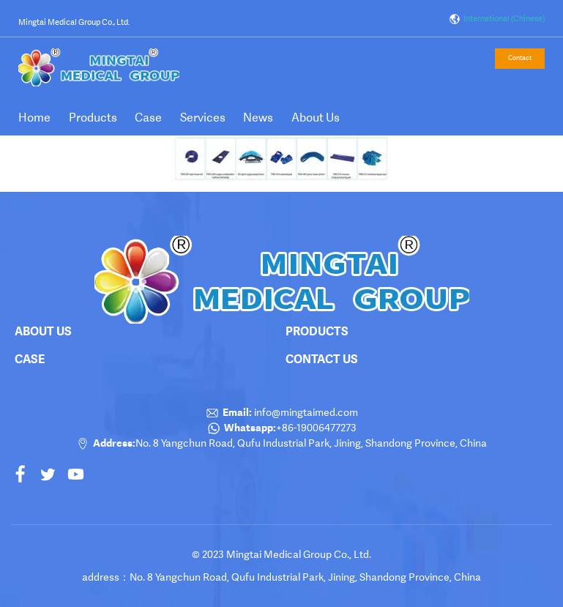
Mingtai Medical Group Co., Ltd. (74, 22)
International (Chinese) (497, 19)
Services (202, 117)
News (258, 117)
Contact (520, 57)
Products (93, 117)
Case (148, 117)
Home (34, 117)
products (317, 331)
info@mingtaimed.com (305, 412)
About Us (315, 117)
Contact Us (322, 358)
